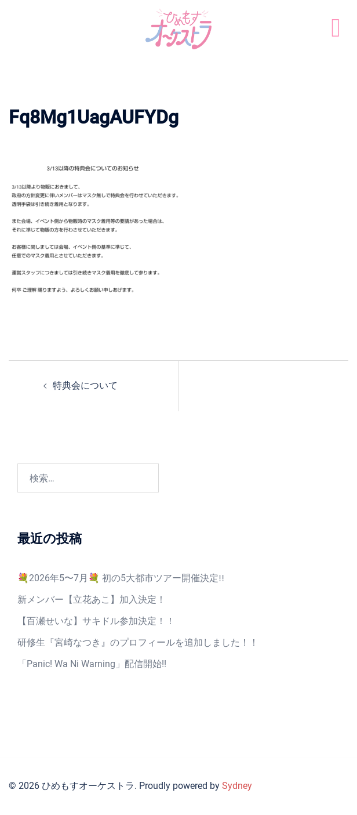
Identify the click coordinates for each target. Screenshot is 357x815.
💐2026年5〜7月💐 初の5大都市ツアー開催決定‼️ (120, 578)
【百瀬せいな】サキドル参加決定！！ (96, 620)
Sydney (237, 785)
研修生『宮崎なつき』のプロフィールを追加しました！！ (137, 642)
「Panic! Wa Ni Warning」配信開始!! (91, 663)
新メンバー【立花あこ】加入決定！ (91, 599)
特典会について (85, 385)
